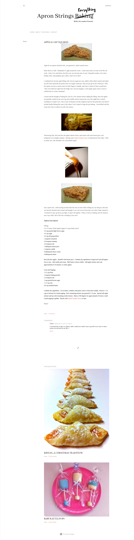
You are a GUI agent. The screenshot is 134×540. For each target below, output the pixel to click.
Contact (53, 32)
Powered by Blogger (67, 534)
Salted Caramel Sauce (81, 138)
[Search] (108, 5)
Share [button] (25, 41)
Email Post (52, 313)
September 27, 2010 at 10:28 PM (63, 323)
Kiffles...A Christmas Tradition (63, 452)
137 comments (53, 456)
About (37, 32)
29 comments (52, 522)
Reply (51, 331)
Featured (45, 32)
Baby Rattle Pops (54, 518)
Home (32, 32)
